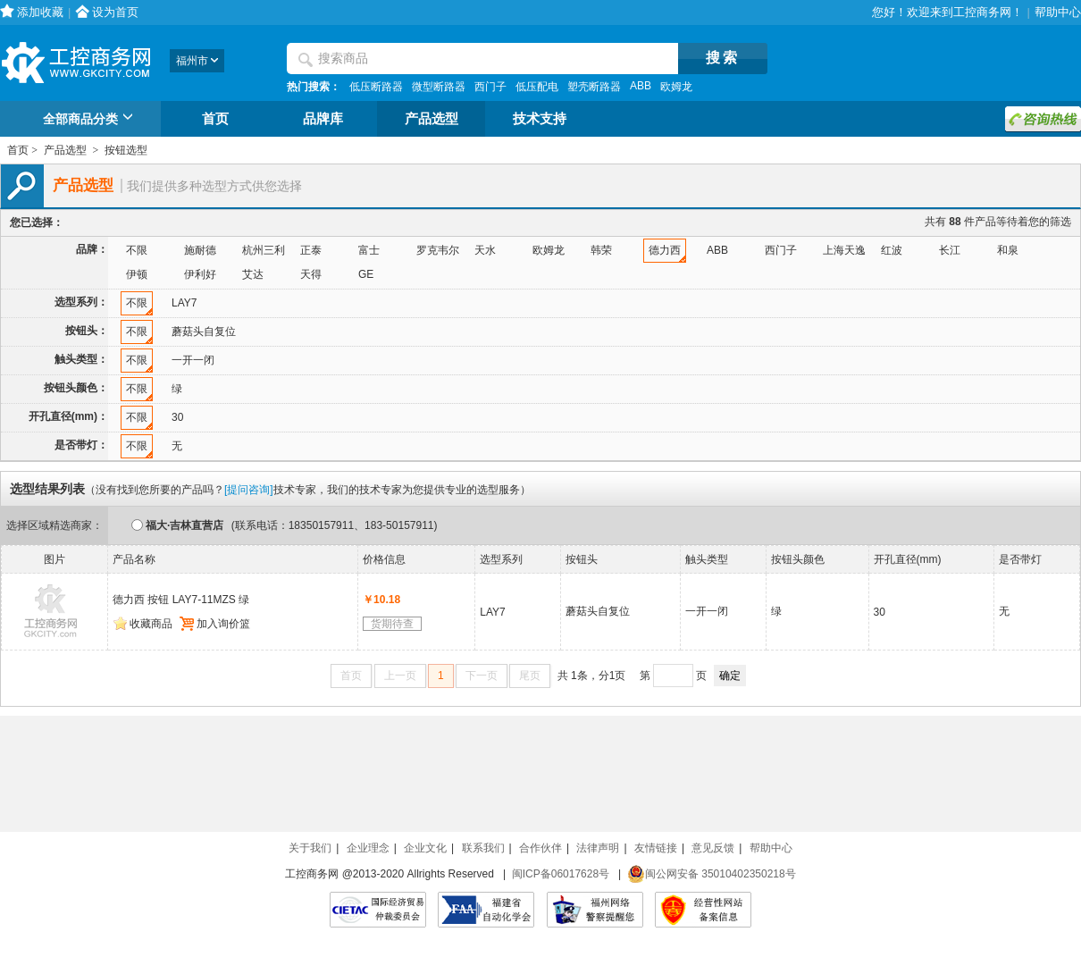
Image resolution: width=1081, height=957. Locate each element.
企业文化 (425, 848)
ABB (640, 86)
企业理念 (368, 848)
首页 (215, 119)
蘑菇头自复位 (204, 331)
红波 (891, 250)
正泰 (311, 250)
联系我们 (483, 848)
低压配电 (536, 86)
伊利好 (200, 274)
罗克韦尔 (437, 250)
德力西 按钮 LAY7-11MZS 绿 (181, 599)
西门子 (490, 86)
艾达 (253, 274)
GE (365, 274)
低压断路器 (376, 86)
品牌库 (323, 119)
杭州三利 (263, 250)
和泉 (1007, 250)
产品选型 (431, 119)
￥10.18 (381, 599)
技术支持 (539, 119)
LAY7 (184, 303)
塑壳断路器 (594, 86)
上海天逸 (844, 250)
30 (177, 417)
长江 (949, 250)
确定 (730, 675)
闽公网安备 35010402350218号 (711, 874)
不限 (136, 250)
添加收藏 (40, 12)
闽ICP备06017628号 (560, 874)
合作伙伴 (540, 848)
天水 (485, 250)
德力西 (665, 250)
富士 (369, 250)
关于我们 (310, 848)
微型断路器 (438, 86)
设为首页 (115, 12)
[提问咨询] (248, 489)
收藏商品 (142, 624)
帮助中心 (1058, 12)
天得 (311, 274)
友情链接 (655, 848)
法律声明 (597, 848)
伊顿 (136, 274)
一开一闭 (193, 360)
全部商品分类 (90, 120)
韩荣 (601, 250)
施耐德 (200, 250)
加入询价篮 (215, 624)
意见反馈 (712, 848)
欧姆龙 (676, 86)
